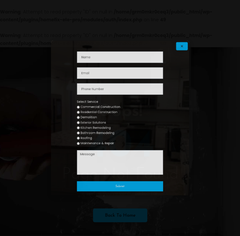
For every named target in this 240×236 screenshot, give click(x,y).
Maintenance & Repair (105, 134)
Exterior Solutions (103, 120)
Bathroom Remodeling (105, 127)
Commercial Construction (107, 110)
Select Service (99, 107)
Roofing (98, 130)
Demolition (100, 117)
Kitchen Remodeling (104, 124)
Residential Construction (106, 114)
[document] (120, 118)
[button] (159, 72)
